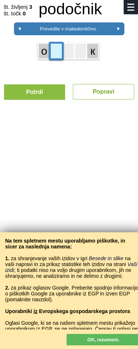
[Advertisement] (69, 191)
